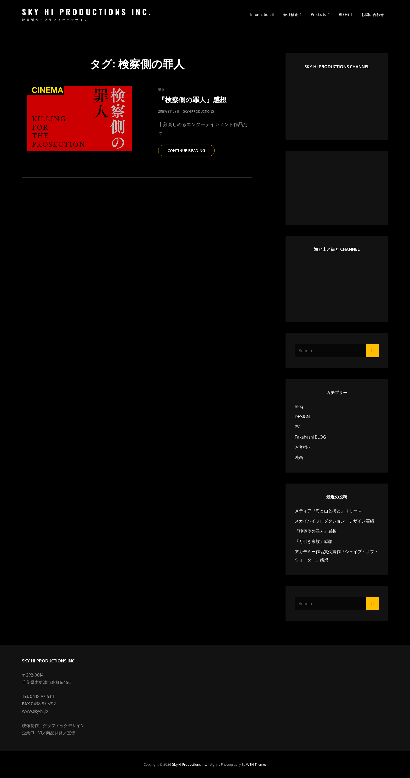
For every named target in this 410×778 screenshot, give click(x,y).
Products (318, 14)
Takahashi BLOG (310, 437)
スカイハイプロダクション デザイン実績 (334, 521)
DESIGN (302, 416)
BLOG (344, 14)
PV (297, 426)
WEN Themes (256, 764)
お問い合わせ (372, 14)
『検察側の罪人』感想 (192, 99)
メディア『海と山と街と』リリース (328, 510)
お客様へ (303, 447)
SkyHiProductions (198, 111)
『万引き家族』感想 (313, 541)
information (260, 14)
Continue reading (190, 151)
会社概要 (290, 14)
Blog (299, 406)
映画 (161, 89)
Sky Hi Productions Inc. (87, 12)
